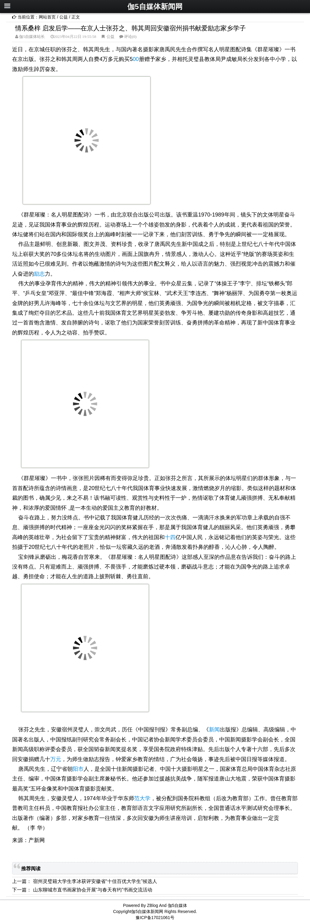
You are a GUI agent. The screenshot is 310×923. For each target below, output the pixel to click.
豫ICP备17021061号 (155, 917)
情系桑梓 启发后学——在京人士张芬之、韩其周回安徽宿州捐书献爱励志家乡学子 (130, 28)
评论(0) (130, 37)
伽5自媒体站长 (31, 37)
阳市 (78, 769)
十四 (170, 537)
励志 (39, 274)
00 (136, 59)
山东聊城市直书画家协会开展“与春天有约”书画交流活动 (93, 889)
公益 (63, 17)
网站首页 (47, 17)
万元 (55, 759)
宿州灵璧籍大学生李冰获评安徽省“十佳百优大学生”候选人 (95, 881)
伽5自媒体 (177, 905)
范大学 (142, 798)
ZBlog (152, 905)
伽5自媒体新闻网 (154, 6)
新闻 (214, 730)
